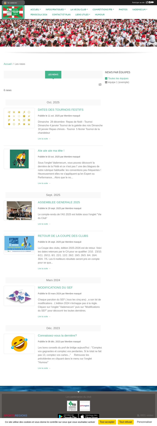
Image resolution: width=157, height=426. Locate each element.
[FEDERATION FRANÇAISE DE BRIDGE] (72, 405)
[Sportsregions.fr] (85, 405)
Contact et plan (61, 14)
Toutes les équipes (118, 78)
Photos (123, 9)
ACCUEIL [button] (35, 9)
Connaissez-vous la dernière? (57, 335)
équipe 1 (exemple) (118, 82)
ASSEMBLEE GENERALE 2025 (59, 202)
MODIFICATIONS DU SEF (55, 287)
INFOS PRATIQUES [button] (55, 9)
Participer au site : (143, 2)
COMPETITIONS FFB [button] (102, 9)
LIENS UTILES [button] (81, 14)
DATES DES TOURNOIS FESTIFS (60, 109)
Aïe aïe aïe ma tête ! (51, 150)
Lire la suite (43, 139)
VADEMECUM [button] (139, 9)
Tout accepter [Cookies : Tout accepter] (107, 422)
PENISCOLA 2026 (39, 14)
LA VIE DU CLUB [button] (78, 9)
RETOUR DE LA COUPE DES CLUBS (63, 235)
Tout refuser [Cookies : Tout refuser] (125, 422)
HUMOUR (100, 14)
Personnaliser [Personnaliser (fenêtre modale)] (144, 422)
